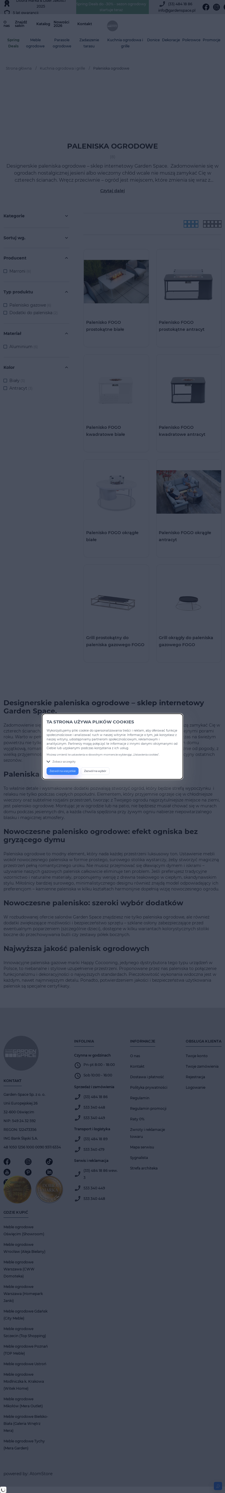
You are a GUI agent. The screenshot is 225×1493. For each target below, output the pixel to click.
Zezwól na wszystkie (63, 771)
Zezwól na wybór (95, 771)
